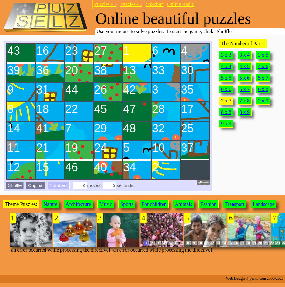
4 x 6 (263, 66)
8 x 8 (226, 112)
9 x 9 (226, 123)
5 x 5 (226, 77)
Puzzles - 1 (105, 4)
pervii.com (257, 278)
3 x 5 (263, 55)
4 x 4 (226, 66)
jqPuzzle (203, 182)
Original (35, 185)
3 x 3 (226, 55)
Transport (235, 204)
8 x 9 (245, 112)
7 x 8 (245, 100)
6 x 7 (245, 89)
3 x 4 (245, 55)
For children (154, 204)
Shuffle (15, 185)
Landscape (263, 204)
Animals (183, 204)
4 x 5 (245, 66)
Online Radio (180, 4)
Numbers (59, 185)
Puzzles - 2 (131, 4)
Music (105, 204)
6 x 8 (263, 89)
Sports (126, 204)
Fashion (208, 204)
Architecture (78, 204)
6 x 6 (226, 89)
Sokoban (154, 4)
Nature (51, 204)
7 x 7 (226, 100)
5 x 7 (263, 77)
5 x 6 (245, 77)
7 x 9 (263, 100)
